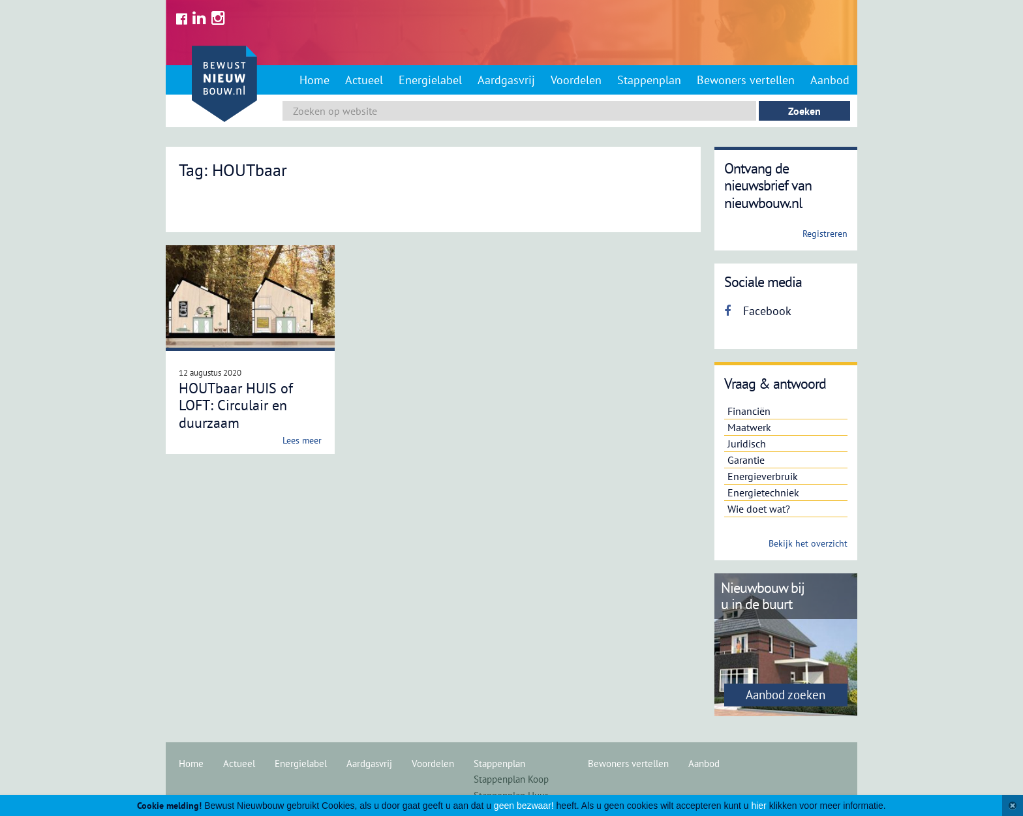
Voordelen (576, 79)
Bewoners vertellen (746, 79)
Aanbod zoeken (785, 695)
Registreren (824, 233)
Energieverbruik (762, 476)
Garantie (746, 459)
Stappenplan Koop (511, 779)
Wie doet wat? (758, 508)
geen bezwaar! (524, 805)
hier (758, 805)
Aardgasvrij (506, 79)
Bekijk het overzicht (808, 543)
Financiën (749, 410)
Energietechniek (763, 492)
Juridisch (746, 443)
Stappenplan (649, 79)
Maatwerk (749, 427)
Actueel (364, 79)
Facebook (757, 310)
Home (314, 79)
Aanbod (829, 79)
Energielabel (430, 79)
